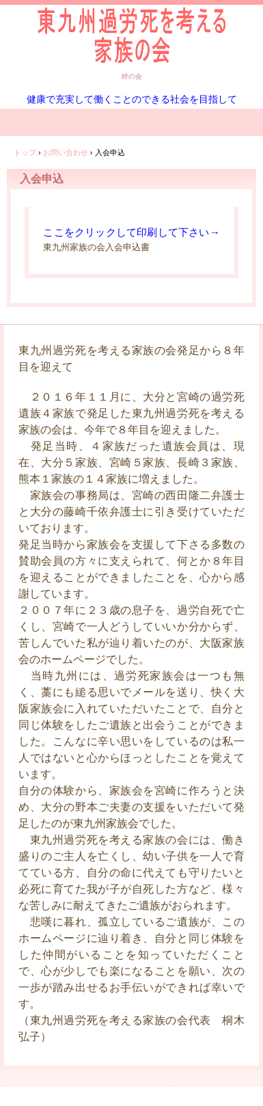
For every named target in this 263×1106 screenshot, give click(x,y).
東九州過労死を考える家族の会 (131, 34)
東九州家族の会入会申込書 (96, 247)
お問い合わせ (65, 152)
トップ (25, 152)
